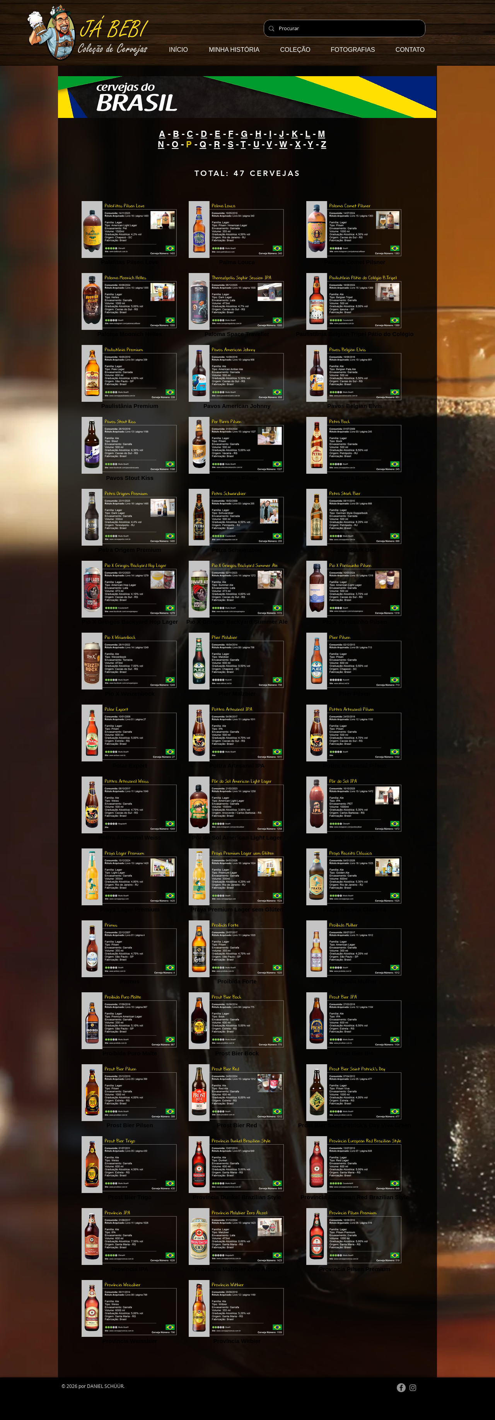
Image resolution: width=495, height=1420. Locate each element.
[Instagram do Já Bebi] (412, 1387)
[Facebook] (401, 1387)
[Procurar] (344, 28)
